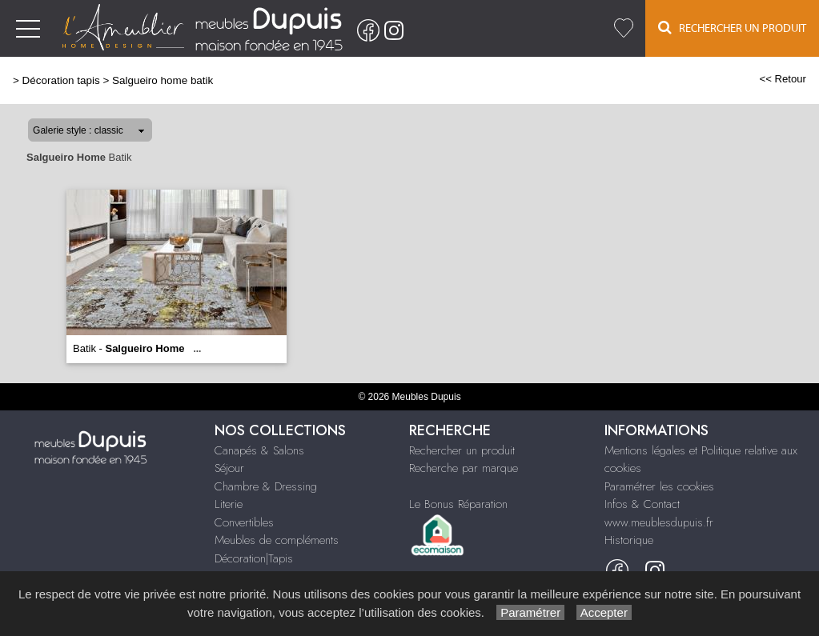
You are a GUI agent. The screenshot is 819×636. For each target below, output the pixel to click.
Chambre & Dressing (266, 486)
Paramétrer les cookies (659, 486)
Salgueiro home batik (162, 80)
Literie (229, 504)
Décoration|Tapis (254, 558)
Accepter (604, 612)
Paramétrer (530, 612)
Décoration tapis (61, 80)
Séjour (229, 468)
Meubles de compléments (277, 540)
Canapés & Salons (259, 450)
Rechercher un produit (462, 450)
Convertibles (244, 522)
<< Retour (782, 79)
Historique (628, 540)
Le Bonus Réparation (458, 504)
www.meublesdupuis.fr (658, 522)
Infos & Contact (642, 504)
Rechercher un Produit (732, 27)
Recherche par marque (463, 468)
